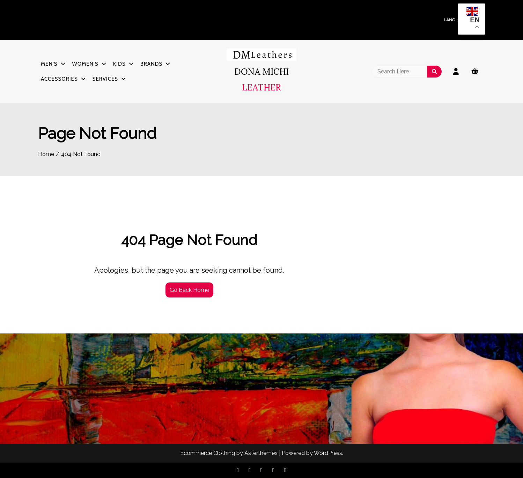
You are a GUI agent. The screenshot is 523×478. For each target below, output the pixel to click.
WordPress (328, 453)
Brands (151, 64)
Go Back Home (189, 290)
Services (105, 79)
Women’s (85, 64)
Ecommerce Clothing (207, 453)
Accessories (59, 79)
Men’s (49, 64)
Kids (119, 64)
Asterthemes (261, 453)
